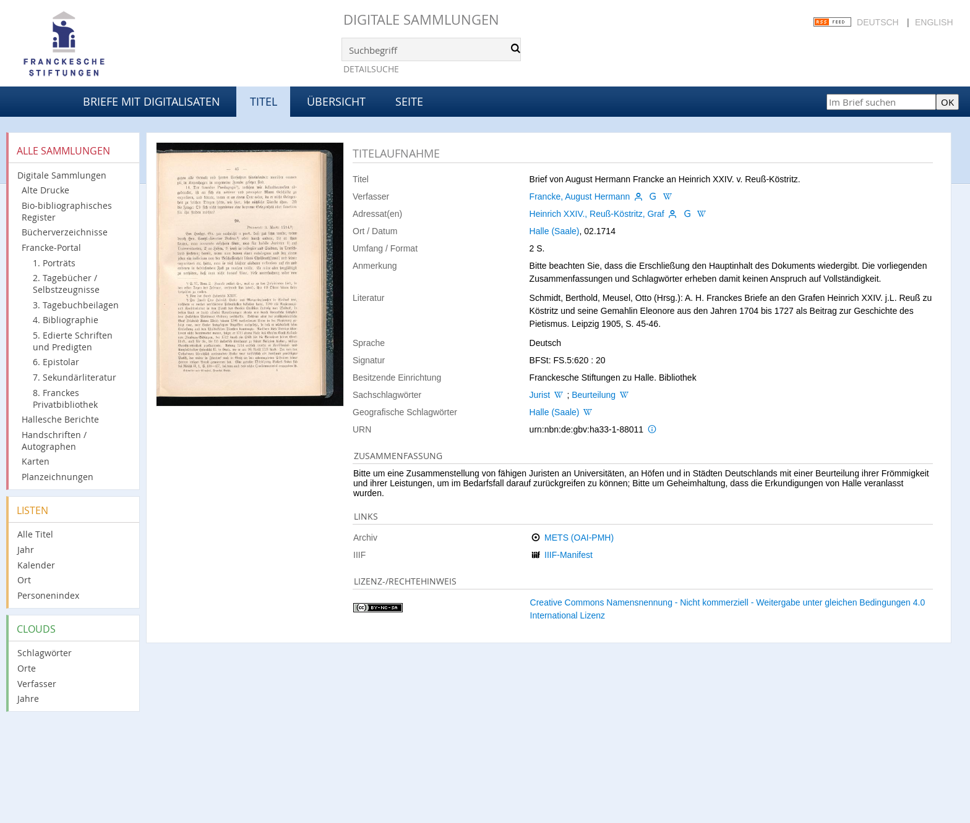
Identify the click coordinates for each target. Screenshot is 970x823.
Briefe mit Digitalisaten (151, 101)
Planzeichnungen (57, 477)
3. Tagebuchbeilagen (76, 305)
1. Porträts (54, 263)
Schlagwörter (44, 653)
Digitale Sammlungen (421, 19)
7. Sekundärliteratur (74, 377)
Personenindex (48, 595)
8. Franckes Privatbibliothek (65, 398)
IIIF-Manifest (568, 555)
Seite (409, 101)
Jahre (28, 698)
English (934, 22)
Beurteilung (594, 395)
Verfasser (36, 684)
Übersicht (336, 101)
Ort (24, 580)
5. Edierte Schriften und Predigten (73, 341)
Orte (26, 668)
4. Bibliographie (65, 320)
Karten (35, 461)
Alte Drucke (45, 190)
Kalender (36, 565)
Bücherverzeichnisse (65, 232)
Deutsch (878, 22)
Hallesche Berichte (60, 419)
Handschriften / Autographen (54, 440)
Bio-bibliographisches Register (67, 211)
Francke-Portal (51, 247)
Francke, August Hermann (580, 196)
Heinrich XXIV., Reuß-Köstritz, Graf (597, 214)
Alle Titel (35, 534)
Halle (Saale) (555, 231)
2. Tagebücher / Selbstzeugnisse (66, 283)
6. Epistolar (56, 362)
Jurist (540, 395)
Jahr (25, 549)
